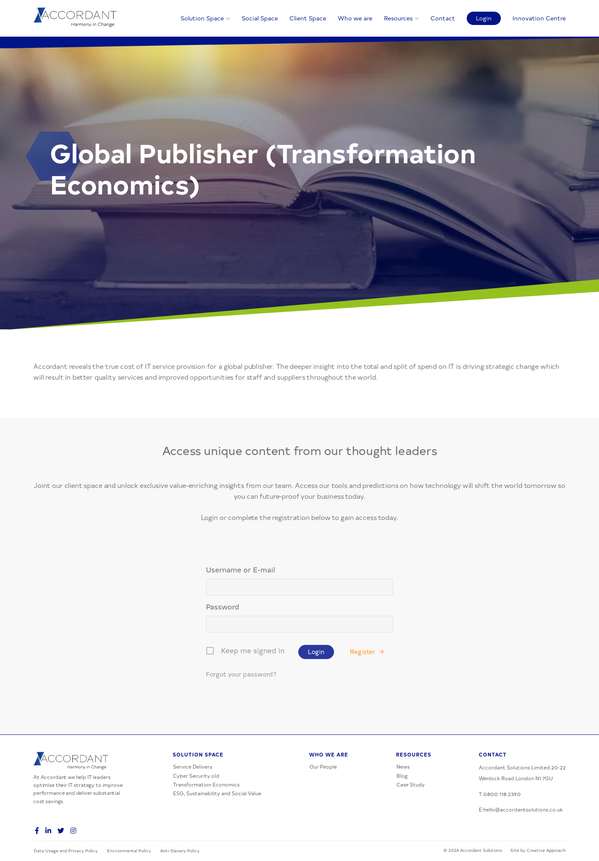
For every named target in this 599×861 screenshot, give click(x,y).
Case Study (410, 784)
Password (222, 640)
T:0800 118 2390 (500, 794)
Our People (323, 766)
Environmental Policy (129, 851)
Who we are (355, 18)
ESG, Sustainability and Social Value (217, 793)
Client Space (308, 18)
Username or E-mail (240, 604)
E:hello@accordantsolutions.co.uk (521, 809)
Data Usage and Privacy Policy (66, 851)
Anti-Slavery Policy (180, 851)
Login (484, 18)
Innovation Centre (539, 18)
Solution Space (202, 18)
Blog (402, 775)
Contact (443, 18)
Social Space (260, 18)
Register (362, 686)
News (403, 766)
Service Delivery (193, 766)
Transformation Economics (206, 784)
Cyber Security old (196, 775)
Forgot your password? (241, 708)
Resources (398, 18)
